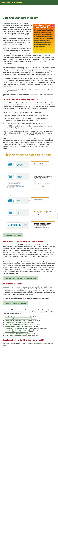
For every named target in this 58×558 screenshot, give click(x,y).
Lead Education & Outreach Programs (18, 334)
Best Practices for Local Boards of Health (18, 317)
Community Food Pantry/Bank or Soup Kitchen (20, 319)
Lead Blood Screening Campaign (16, 332)
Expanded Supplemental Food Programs (19, 324)
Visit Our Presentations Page (15, 303)
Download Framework (13, 235)
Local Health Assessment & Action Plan (18, 336)
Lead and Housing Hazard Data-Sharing (18, 330)
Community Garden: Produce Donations (18, 321)
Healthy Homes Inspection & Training (17, 326)
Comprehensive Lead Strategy (15, 322)
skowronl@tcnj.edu (41, 343)
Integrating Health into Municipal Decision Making (22, 328)
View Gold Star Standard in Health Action (20, 278)
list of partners (12, 90)
